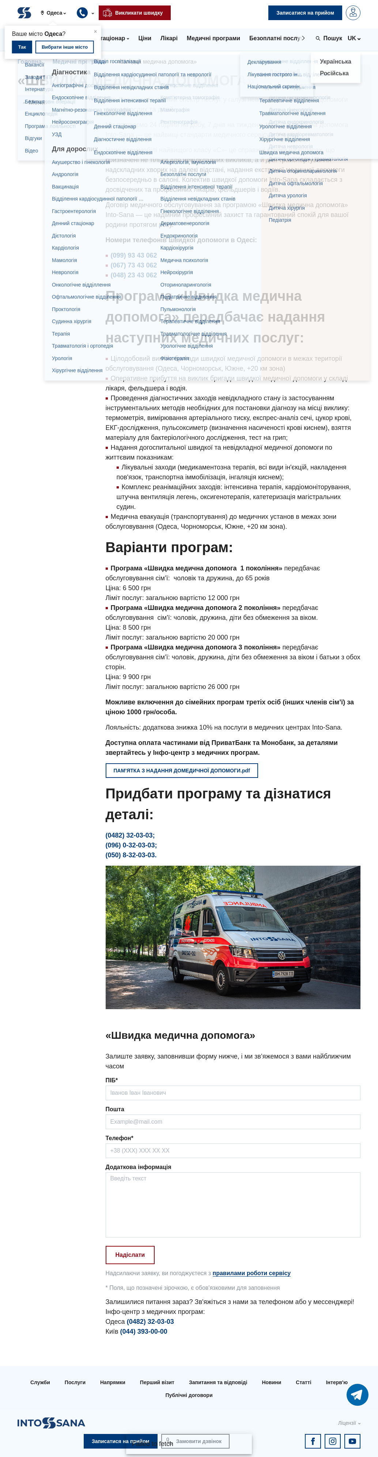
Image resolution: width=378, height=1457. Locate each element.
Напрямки (112, 1382)
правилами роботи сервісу (252, 1273)
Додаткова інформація (138, 1167)
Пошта (115, 1109)
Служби (40, 1382)
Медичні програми (79, 62)
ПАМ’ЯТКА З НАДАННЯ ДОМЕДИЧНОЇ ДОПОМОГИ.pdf (182, 771)
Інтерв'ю (337, 1382)
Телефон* (119, 1138)
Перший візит (157, 1382)
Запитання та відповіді (218, 1382)
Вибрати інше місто (65, 47)
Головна (30, 62)
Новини (271, 1382)
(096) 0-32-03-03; (131, 845)
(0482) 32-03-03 (150, 1321)
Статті (303, 1382)
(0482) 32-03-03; (130, 835)
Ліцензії (347, 1423)
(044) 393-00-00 (143, 1331)
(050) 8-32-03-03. (131, 855)
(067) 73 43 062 (134, 265)
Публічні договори (188, 1395)
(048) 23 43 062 (134, 275)
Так (22, 47)
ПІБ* (112, 1080)
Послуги (75, 1382)
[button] (56, 12)
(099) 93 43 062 (134, 255)
